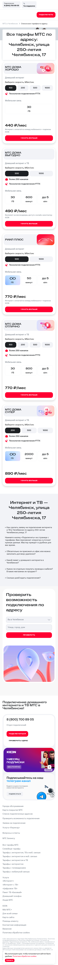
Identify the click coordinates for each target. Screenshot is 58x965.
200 (23, 88)
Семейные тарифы (11, 849)
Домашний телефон (12, 896)
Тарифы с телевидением (14, 868)
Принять (9, 960)
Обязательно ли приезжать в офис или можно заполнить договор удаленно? (27, 552)
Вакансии (7, 929)
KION (5, 906)
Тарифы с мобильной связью (16, 872)
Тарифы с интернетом (13, 864)
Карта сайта (8, 917)
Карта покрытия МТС (13, 810)
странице (6, 946)
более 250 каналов (18, 179)
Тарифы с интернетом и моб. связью (20, 856)
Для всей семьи (10, 913)
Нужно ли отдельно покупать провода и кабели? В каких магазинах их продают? (28, 570)
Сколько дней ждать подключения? (22, 578)
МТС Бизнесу (9, 838)
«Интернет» (8, 881)
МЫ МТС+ (7, 910)
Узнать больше (29, 138)
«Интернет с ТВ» (10, 885)
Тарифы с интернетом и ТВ (15, 860)
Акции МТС (8, 900)
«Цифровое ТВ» (10, 888)
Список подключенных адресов (18, 814)
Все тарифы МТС (11, 845)
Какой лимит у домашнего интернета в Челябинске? (24, 561)
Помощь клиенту (10, 921)
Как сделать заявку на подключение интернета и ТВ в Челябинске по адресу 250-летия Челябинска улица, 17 (28, 530)
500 (35, 88)
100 (10, 88)
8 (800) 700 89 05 (11, 6)
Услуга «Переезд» (11, 827)
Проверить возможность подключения (21, 818)
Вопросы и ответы (11, 833)
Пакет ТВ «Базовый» (12, 892)
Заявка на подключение (14, 823)
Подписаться (15, 794)
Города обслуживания (13, 806)
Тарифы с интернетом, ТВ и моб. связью (21, 852)
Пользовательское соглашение (33, 943)
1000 (47, 88)
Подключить (28, 537)
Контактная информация (14, 925)
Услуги (6, 877)
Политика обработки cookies (16, 932)
